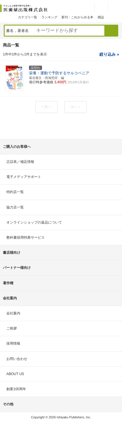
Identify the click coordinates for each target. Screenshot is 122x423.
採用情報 (13, 343)
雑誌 (101, 17)
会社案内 (13, 313)
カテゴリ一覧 (27, 17)
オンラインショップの (34, 222)
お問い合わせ (16, 359)
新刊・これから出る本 (77, 17)
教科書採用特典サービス (25, 237)
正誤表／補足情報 (20, 162)
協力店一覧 (15, 207)
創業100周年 (16, 389)
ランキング (49, 17)
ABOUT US (15, 374)
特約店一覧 (15, 192)
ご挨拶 (11, 328)
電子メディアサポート (23, 177)
